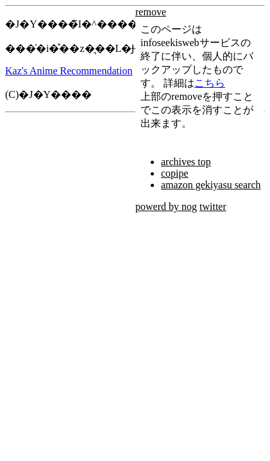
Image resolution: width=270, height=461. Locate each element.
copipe (175, 173)
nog (189, 206)
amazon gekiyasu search (210, 184)
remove (150, 11)
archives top (186, 161)
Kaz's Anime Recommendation (68, 70)
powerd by (158, 206)
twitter (212, 206)
